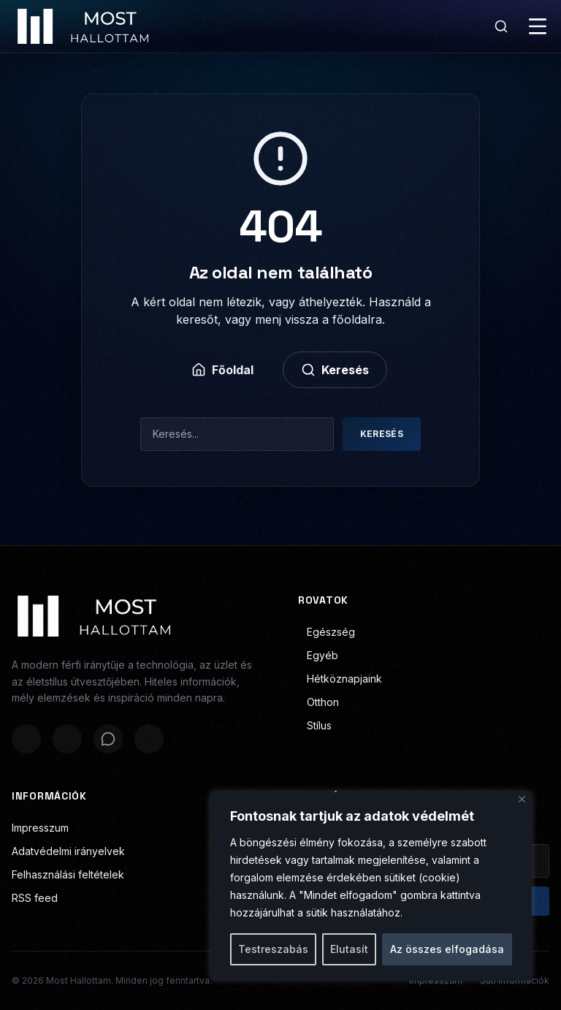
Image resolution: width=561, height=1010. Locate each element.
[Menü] (537, 26)
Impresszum (40, 827)
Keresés (335, 369)
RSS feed (35, 898)
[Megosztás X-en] (67, 738)
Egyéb (318, 655)
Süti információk (514, 980)
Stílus (315, 725)
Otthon (318, 702)
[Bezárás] (522, 799)
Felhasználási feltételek (68, 874)
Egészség (326, 632)
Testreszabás (273, 949)
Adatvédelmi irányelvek (68, 851)
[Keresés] (501, 26)
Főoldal (222, 369)
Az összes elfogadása (447, 949)
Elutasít (349, 949)
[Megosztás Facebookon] (26, 738)
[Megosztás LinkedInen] (149, 738)
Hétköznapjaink (340, 678)
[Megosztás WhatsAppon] (108, 738)
